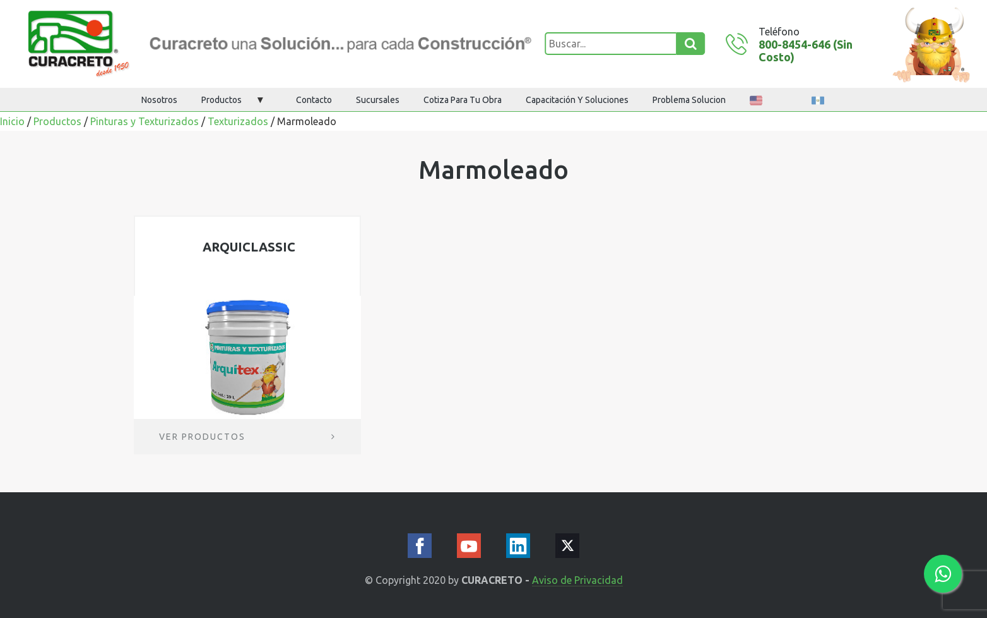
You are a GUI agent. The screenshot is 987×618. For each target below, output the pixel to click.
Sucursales (377, 100)
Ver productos (247, 437)
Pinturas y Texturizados (144, 121)
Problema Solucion (689, 100)
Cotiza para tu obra (462, 100)
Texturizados (238, 121)
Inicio (12, 121)
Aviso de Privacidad (577, 580)
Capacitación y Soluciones (577, 100)
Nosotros (159, 100)
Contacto (314, 100)
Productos (221, 100)
